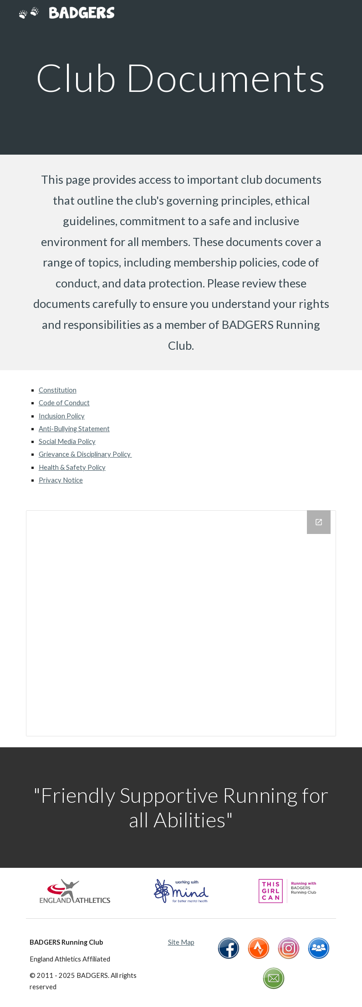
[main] (181, 77)
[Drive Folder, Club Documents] (181, 623)
